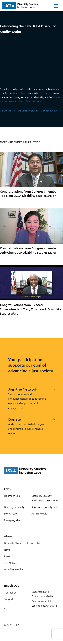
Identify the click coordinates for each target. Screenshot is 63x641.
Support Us (10, 599)
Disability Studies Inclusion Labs (22, 543)
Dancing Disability (14, 507)
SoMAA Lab (10, 513)
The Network (11, 563)
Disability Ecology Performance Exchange (45, 498)
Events (8, 556)
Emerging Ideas (13, 520)
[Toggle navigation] (56, 6)
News (7, 549)
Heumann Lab (12, 495)
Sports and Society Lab (44, 507)
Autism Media (39, 513)
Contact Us (10, 592)
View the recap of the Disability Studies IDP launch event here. (30, 110)
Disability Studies (13, 569)
